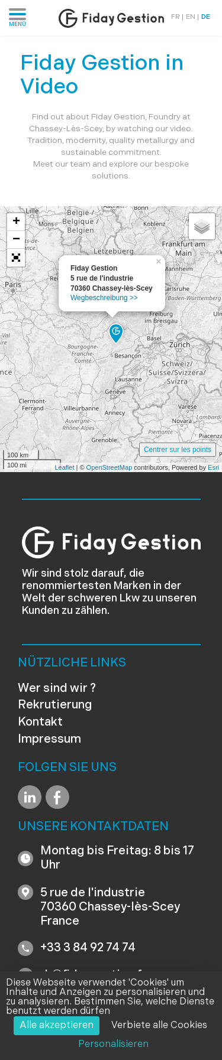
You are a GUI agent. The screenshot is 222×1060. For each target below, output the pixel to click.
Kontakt (40, 723)
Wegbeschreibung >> (104, 298)
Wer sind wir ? (57, 689)
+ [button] (16, 222)
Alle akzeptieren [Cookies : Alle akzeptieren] (57, 1025)
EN (190, 17)
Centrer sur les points (177, 450)
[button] (16, 257)
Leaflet (64, 467)
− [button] (16, 240)
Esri (213, 467)
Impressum (49, 740)
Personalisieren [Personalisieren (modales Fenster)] (113, 1044)
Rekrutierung (55, 705)
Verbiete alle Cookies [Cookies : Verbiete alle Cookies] (159, 1025)
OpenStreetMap (109, 467)
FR (175, 17)
